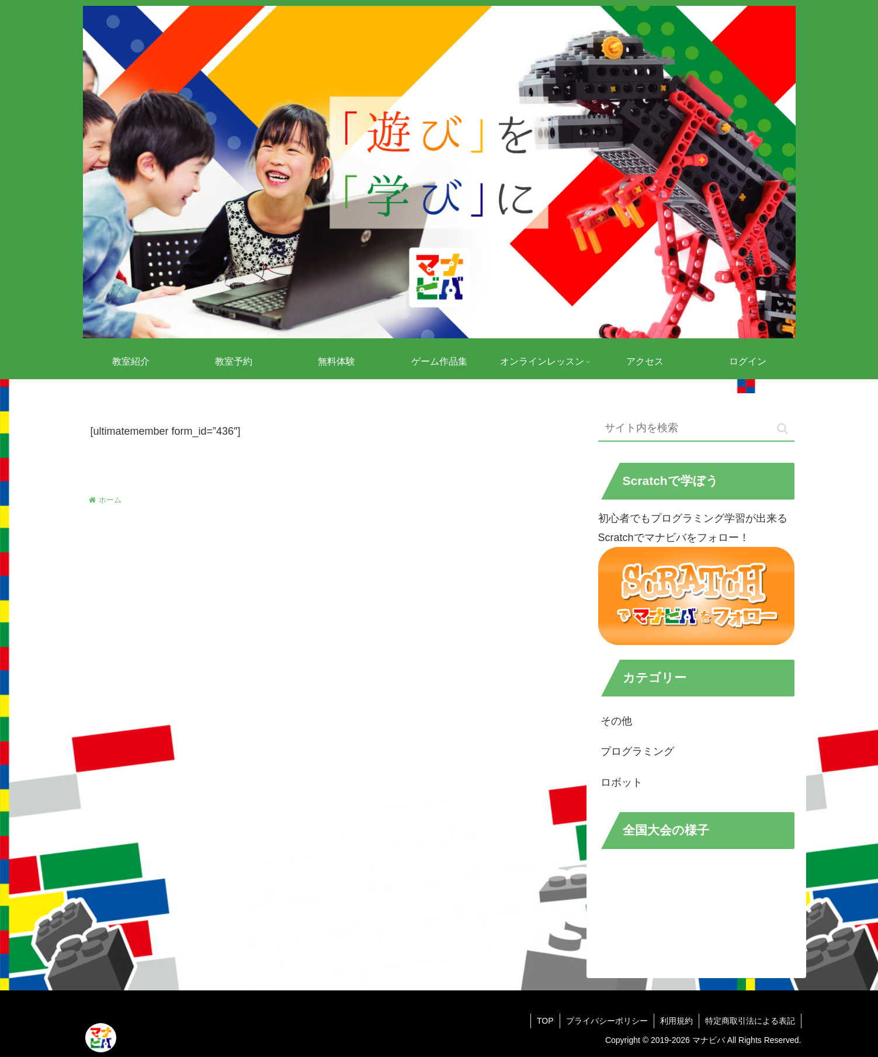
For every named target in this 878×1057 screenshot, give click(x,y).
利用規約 (676, 1020)
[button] (782, 428)
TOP (545, 1020)
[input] (696, 428)
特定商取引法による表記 (750, 1020)
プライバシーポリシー (607, 1020)
